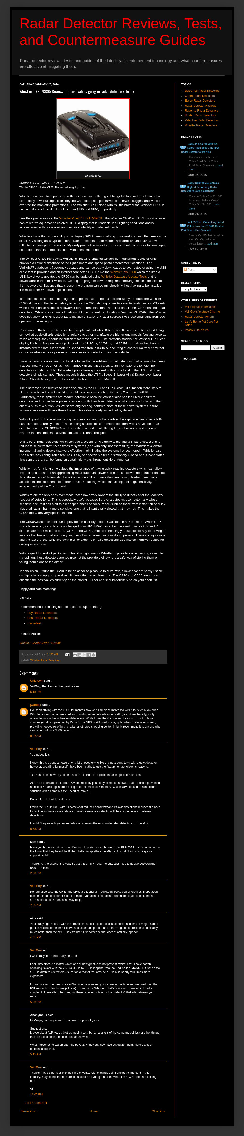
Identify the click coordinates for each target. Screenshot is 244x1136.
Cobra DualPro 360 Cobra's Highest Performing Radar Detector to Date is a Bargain (200, 187)
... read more (211, 243)
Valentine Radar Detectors (202, 120)
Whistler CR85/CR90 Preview (40, 643)
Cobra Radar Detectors (200, 96)
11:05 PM (36, 1094)
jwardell (35, 705)
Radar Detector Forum (199, 316)
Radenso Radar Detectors (201, 110)
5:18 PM (35, 692)
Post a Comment (36, 1103)
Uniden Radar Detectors (200, 115)
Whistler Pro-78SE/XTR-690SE (81, 218)
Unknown (36, 680)
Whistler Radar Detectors (45, 660)
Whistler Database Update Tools (124, 276)
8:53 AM (35, 829)
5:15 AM (35, 1054)
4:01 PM (35, 937)
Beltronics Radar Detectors (202, 90)
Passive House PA (197, 330)
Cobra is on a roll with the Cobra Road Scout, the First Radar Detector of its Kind (200, 148)
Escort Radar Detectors (200, 100)
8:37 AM (35, 736)
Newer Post (28, 1111)
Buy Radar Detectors (42, 613)
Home (94, 1111)
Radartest (34, 623)
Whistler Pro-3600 (123, 272)
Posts (189, 269)
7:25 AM (35, 905)
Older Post (158, 1111)
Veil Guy (36, 749)
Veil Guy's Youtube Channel (203, 311)
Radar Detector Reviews (200, 105)
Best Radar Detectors (42, 618)
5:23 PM (35, 1002)
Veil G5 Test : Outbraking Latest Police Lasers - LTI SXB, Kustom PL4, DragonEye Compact (202, 226)
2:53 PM (35, 873)
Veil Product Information (200, 307)
